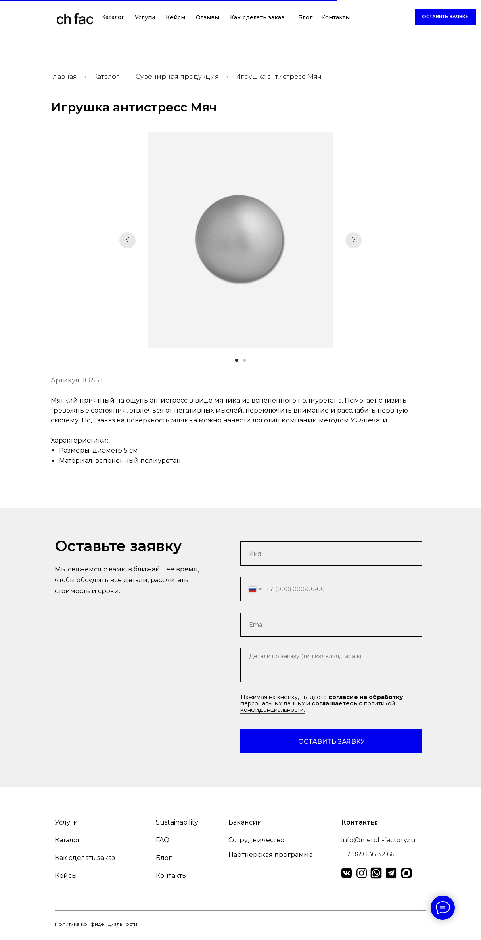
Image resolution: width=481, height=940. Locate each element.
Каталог (112, 17)
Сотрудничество (256, 840)
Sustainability (177, 822)
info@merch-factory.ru (378, 840)
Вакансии (245, 822)
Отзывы (207, 17)
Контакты (335, 17)
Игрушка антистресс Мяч (278, 76)
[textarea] (331, 665)
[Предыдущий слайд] (127, 240)
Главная (64, 76)
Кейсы (175, 17)
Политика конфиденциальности (96, 924)
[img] (75, 20)
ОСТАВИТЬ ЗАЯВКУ (331, 741)
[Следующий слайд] (353, 240)
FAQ (162, 840)
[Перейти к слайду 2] (244, 360)
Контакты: (359, 822)
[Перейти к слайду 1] (236, 360)
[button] (445, 17)
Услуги (145, 17)
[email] (331, 625)
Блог (305, 17)
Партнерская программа (270, 854)
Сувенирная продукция (177, 76)
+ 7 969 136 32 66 (367, 854)
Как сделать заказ (257, 17)
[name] (331, 553)
